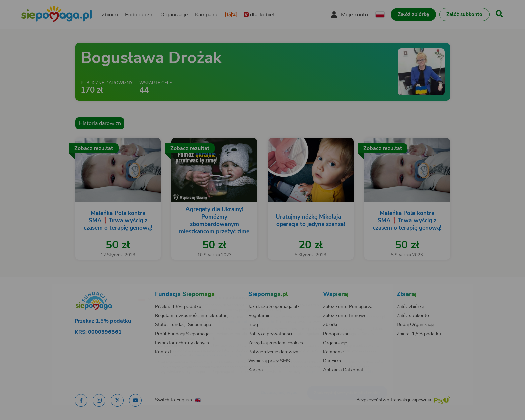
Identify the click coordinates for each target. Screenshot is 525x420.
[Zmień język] (115, 287)
